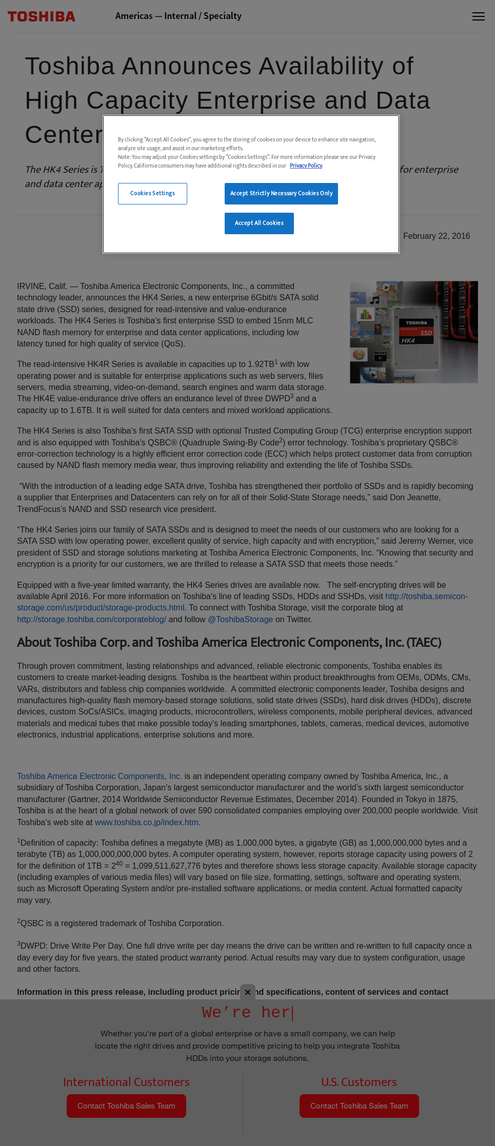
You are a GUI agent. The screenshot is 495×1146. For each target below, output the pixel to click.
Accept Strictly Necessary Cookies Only (281, 193)
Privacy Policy (306, 166)
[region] (251, 184)
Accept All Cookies (259, 223)
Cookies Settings (152, 193)
